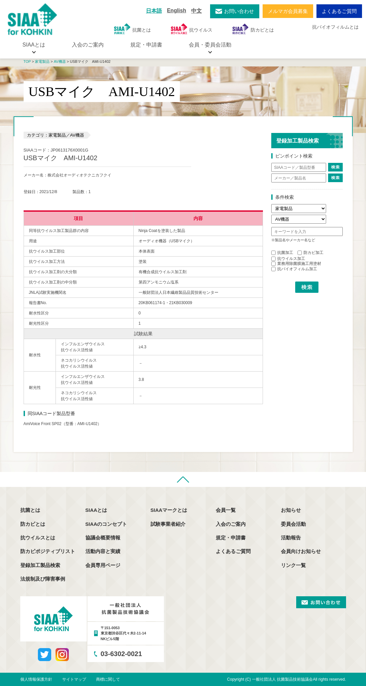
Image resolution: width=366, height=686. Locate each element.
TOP (27, 61)
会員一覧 (226, 510)
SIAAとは (96, 510)
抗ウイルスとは (37, 537)
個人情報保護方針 (36, 679)
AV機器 (60, 61)
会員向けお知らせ (301, 551)
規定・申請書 (146, 45)
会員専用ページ (102, 565)
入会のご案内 (88, 45)
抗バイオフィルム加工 (294, 269)
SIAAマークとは (169, 510)
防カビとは (253, 28)
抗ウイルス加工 (288, 258)
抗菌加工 (282, 252)
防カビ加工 (310, 252)
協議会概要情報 (102, 537)
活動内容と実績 (102, 551)
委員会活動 (293, 524)
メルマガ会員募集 (288, 11)
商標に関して (108, 679)
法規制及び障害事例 (42, 579)
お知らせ (291, 510)
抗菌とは (132, 28)
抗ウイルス (191, 28)
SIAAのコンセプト (106, 524)
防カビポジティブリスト (47, 551)
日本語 (154, 11)
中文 (196, 11)
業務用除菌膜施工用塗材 (296, 263)
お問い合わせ (239, 11)
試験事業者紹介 (168, 524)
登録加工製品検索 (40, 565)
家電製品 (42, 61)
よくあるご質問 (339, 11)
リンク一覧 (293, 565)
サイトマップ (74, 679)
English (176, 10)
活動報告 (291, 537)
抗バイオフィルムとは (335, 27)
